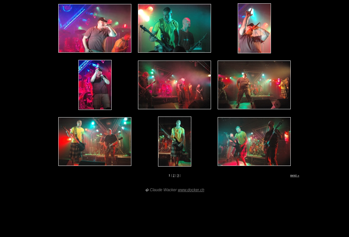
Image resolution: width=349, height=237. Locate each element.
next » (294, 175)
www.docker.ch (191, 190)
